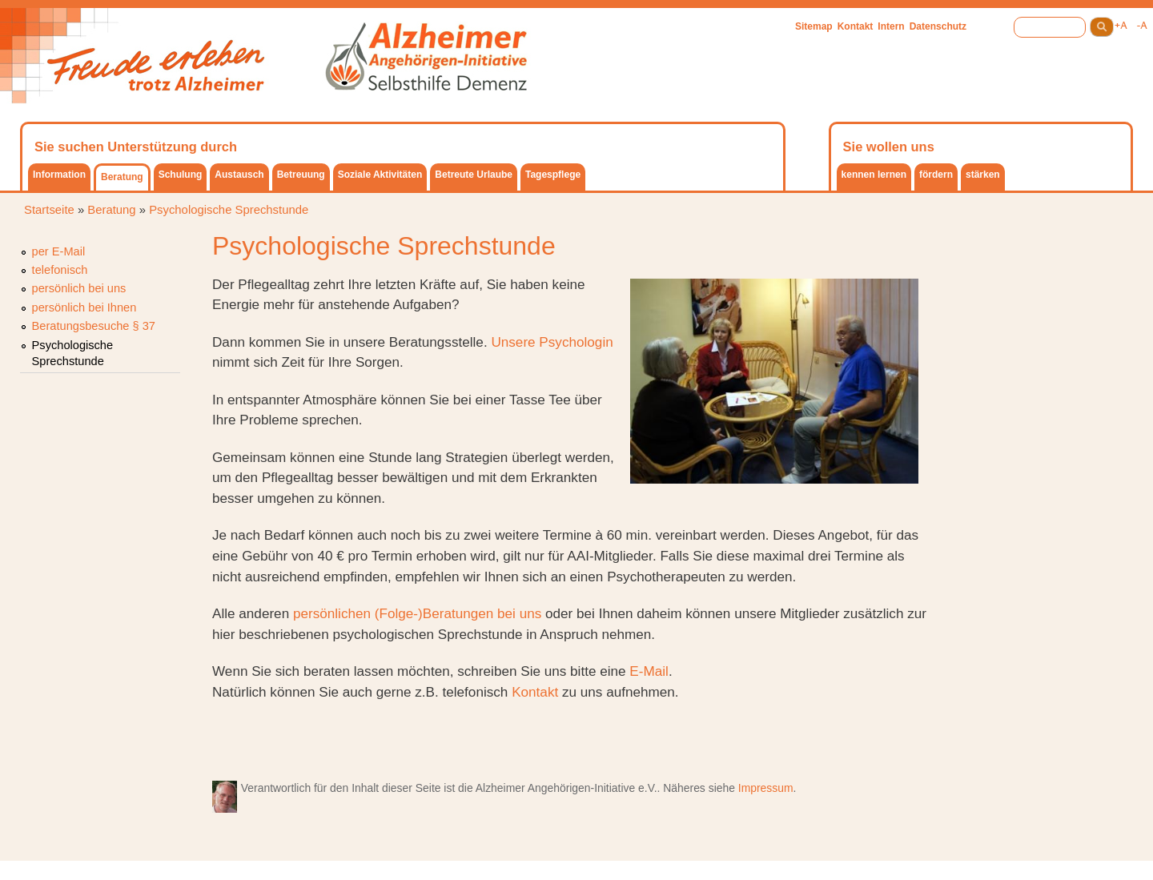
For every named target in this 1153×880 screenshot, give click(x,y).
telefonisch (60, 269)
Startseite (49, 209)
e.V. (647, 788)
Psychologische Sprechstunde (228, 209)
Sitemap (814, 26)
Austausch (239, 174)
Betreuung (301, 174)
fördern (936, 174)
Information (59, 174)
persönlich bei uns (79, 288)
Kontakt (856, 26)
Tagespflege (553, 174)
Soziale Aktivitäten (380, 174)
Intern (891, 26)
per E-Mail (59, 251)
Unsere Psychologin (552, 342)
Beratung (122, 177)
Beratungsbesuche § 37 (93, 325)
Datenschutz (938, 26)
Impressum (765, 788)
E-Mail (649, 671)
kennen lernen (874, 174)
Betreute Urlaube (473, 174)
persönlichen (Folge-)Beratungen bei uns (419, 613)
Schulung (181, 174)
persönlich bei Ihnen (84, 307)
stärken (983, 174)
